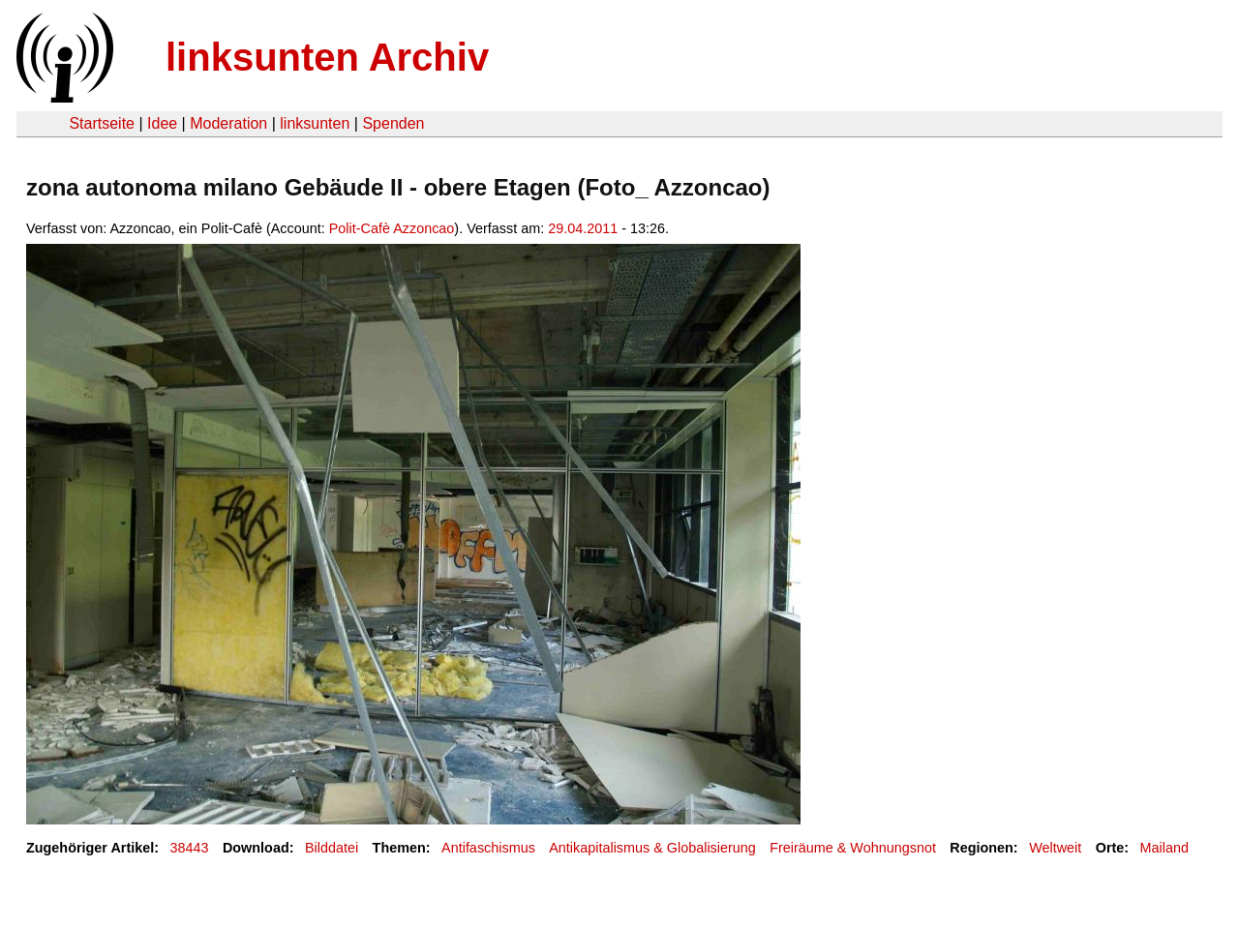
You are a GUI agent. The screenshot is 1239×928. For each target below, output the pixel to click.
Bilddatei (331, 847)
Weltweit (1055, 847)
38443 (189, 847)
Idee (162, 123)
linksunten (314, 123)
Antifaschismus (488, 847)
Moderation (228, 123)
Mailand (1164, 847)
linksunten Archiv (327, 57)
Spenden (393, 123)
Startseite (102, 123)
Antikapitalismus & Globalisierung (652, 847)
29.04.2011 (583, 228)
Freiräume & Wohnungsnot (853, 847)
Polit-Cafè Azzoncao (392, 228)
